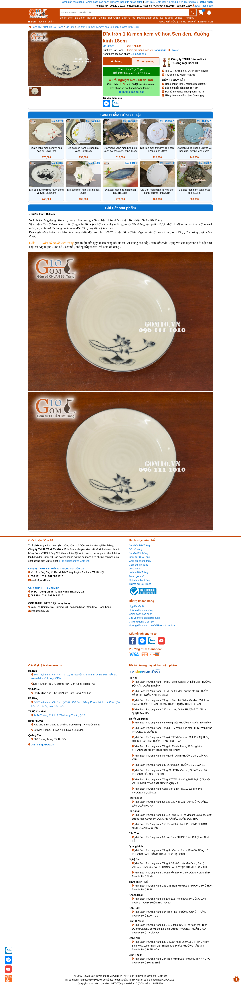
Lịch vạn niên (205, 21)
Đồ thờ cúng (135, 549)
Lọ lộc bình (166, 17)
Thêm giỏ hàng (145, 61)
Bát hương (114, 17)
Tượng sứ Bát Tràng (140, 584)
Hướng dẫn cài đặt (131, 92)
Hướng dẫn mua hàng (72, 2)
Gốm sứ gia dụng (138, 564)
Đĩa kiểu (70, 27)
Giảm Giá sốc (138, 54)
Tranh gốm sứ (136, 576)
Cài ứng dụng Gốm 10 (141, 621)
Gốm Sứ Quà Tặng (139, 557)
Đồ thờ (102, 17)
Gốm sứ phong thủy (140, 561)
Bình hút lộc (128, 17)
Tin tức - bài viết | (188, 21)
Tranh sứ (189, 17)
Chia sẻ (173, 50)
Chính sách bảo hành (97, 2)
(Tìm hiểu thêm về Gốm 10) (74, 561)
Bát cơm (92, 17)
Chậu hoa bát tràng (139, 580)
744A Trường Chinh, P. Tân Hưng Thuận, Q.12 (59, 715)
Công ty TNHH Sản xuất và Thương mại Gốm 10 (56, 568)
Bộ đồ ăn (80, 17)
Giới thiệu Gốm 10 (154, 2)
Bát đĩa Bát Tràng (53, 27)
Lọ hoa (178, 17)
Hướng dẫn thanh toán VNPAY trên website (152, 625)
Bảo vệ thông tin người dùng (126, 2)
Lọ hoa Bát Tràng (138, 572)
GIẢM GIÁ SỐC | (168, 21)
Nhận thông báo (202, 5)
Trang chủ (35, 27)
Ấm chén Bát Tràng (139, 545)
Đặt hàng (116, 61)
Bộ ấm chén (66, 17)
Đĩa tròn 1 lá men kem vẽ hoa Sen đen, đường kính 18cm (108, 27)
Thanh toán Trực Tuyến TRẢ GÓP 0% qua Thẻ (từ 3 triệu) (131, 71)
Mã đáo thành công (147, 17)
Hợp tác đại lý (136, 606)
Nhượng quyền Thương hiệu (182, 2)
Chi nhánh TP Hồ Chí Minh (43, 588)
